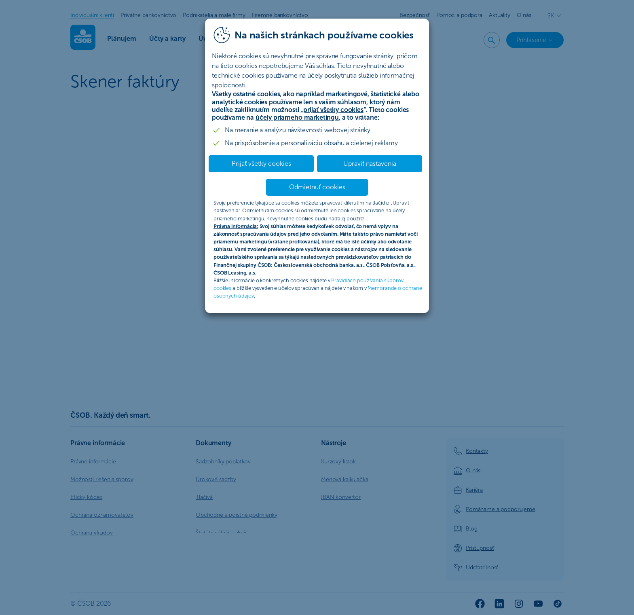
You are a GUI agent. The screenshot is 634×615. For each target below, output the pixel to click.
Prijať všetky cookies (261, 163)
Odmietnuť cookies (317, 187)
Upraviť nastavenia (369, 163)
